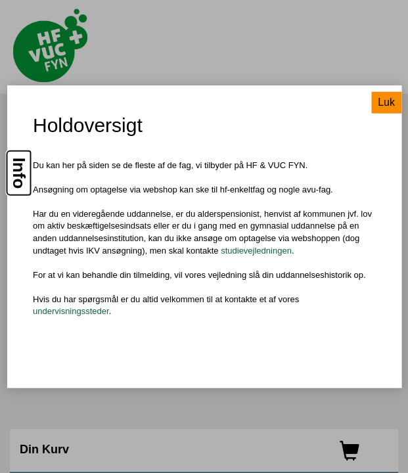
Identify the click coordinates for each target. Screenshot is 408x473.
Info (19, 173)
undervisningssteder (71, 311)
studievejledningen (256, 250)
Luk (386, 101)
